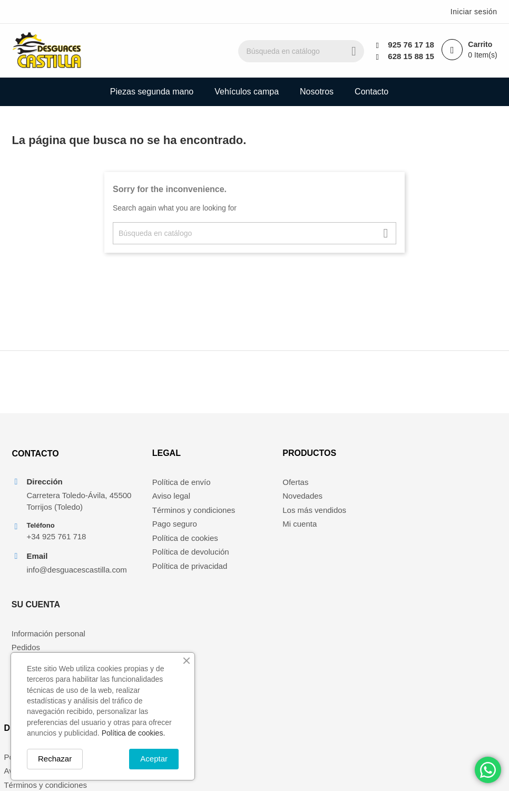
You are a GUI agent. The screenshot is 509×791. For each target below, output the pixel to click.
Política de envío (166, 484)
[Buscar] (306, 51)
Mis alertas (407, 540)
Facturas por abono (422, 512)
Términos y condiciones (178, 512)
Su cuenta (412, 455)
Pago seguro (159, 526)
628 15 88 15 (411, 56)
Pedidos (402, 498)
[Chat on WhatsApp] (488, 770)
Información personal (425, 484)
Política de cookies (170, 540)
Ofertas (275, 484)
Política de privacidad (174, 568)
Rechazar (55, 758)
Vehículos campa (246, 91)
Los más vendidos (294, 512)
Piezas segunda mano (151, 91)
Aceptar (154, 758)
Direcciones (408, 526)
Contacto (371, 91)
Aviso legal (156, 498)
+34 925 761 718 (56, 539)
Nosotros (317, 91)
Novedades (282, 498)
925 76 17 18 (411, 44)
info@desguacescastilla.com (74, 572)
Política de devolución (175, 553)
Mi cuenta (279, 526)
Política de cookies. (133, 733)
